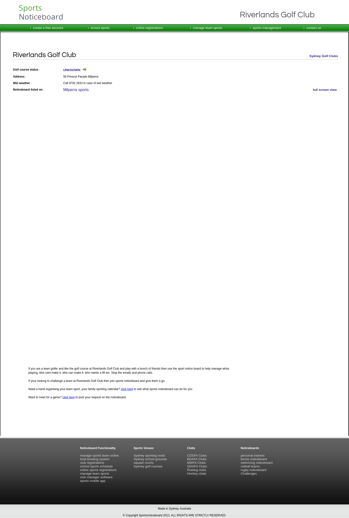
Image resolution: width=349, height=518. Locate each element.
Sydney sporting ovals (149, 455)
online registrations (149, 28)
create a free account (48, 28)
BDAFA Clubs (197, 459)
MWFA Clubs (196, 463)
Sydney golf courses (148, 466)
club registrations (92, 463)
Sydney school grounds (150, 459)
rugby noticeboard (253, 470)
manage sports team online (99, 455)
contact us (313, 28)
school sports (100, 28)
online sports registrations (98, 470)
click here (127, 389)
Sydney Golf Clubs (324, 56)
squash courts (144, 463)
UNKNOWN (71, 70)
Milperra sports (76, 90)
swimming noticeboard (257, 463)
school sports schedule (96, 466)
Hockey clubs (196, 473)
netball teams (250, 466)
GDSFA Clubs (197, 466)
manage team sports (207, 28)
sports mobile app (92, 481)
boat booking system (95, 459)
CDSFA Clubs (197, 455)
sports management (267, 28)
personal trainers (253, 455)
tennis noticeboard (254, 459)
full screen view (325, 90)
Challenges (249, 473)
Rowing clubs (196, 470)
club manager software (96, 477)
